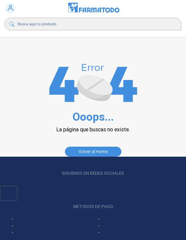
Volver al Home (93, 151)
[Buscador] (89, 24)
